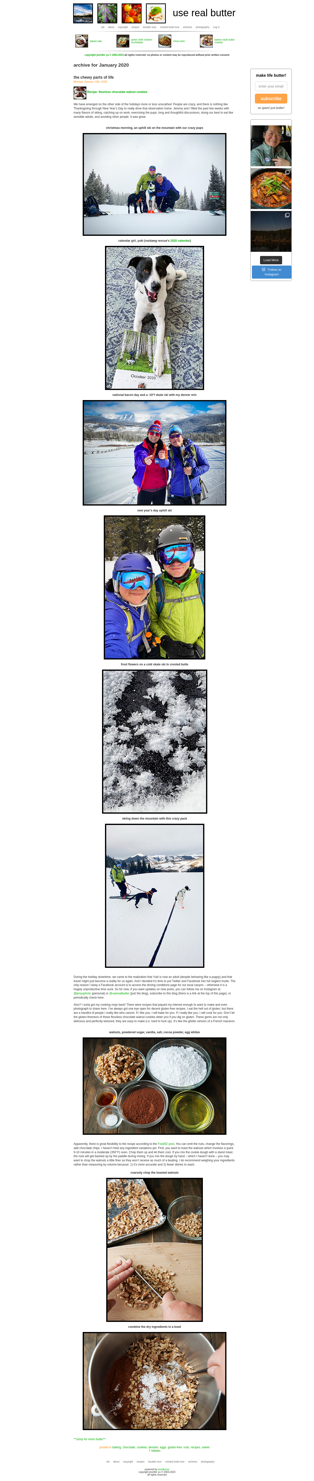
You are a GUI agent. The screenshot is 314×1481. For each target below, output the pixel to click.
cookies (142, 1447)
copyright (123, 27)
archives (187, 27)
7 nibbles (154, 1450)
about (111, 27)
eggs (163, 1447)
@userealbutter (119, 993)
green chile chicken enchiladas (141, 41)
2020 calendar (180, 240)
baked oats (96, 41)
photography (202, 27)
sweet (205, 1447)
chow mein (179, 41)
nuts (186, 1447)
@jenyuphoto (82, 993)
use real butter (204, 12)
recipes (135, 27)
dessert (153, 1447)
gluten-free (175, 1447)
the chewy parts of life (94, 77)
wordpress (163, 1469)
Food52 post (166, 1144)
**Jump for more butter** (89, 1439)
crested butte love (169, 27)
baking (116, 1447)
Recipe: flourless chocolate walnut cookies (117, 92)
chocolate (129, 1447)
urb (102, 27)
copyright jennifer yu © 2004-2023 (104, 55)
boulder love (149, 27)
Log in (216, 27)
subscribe (271, 98)
